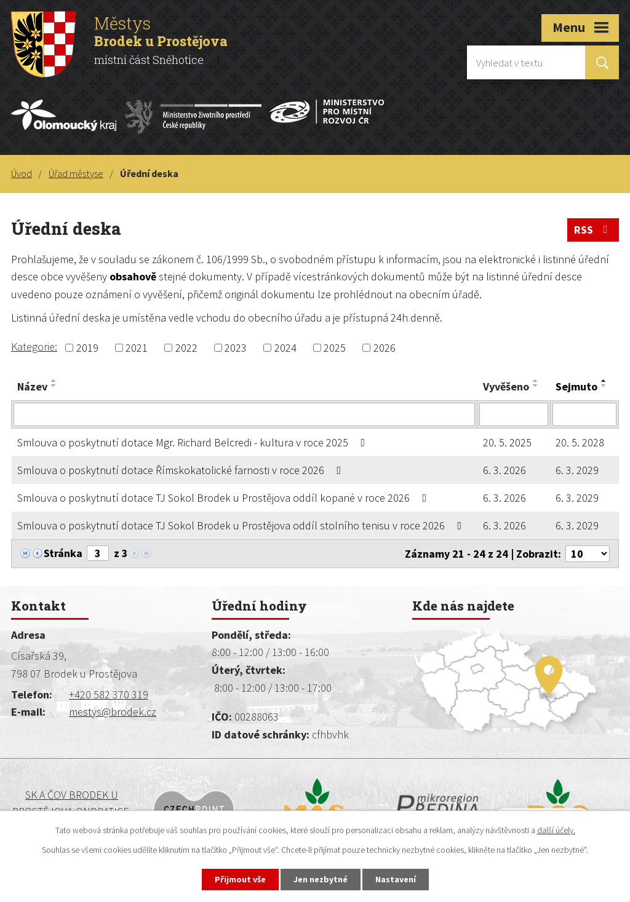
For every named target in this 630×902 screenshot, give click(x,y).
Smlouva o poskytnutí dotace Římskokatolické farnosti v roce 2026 (181, 470)
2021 (137, 348)
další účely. (556, 830)
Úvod (21, 173)
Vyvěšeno (506, 386)
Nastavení (395, 879)
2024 (285, 348)
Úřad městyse (76, 173)
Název (32, 386)
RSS (593, 230)
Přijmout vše (240, 879)
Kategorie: (34, 346)
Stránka (63, 553)
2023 (236, 348)
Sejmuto (576, 386)
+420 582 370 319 (108, 694)
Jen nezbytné (320, 879)
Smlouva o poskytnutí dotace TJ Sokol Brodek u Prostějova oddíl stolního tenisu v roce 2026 (242, 525)
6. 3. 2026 (504, 470)
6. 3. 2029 (577, 470)
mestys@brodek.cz (112, 712)
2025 (335, 348)
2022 (186, 348)
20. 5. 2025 (507, 442)
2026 (384, 348)
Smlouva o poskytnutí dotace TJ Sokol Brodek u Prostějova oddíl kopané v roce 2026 (224, 498)
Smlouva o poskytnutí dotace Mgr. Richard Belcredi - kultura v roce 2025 (193, 442)
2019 (87, 348)
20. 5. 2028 (580, 442)
